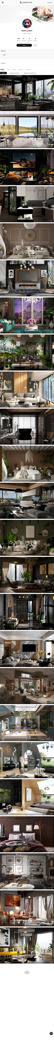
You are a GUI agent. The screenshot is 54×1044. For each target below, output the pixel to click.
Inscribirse (49, 2)
